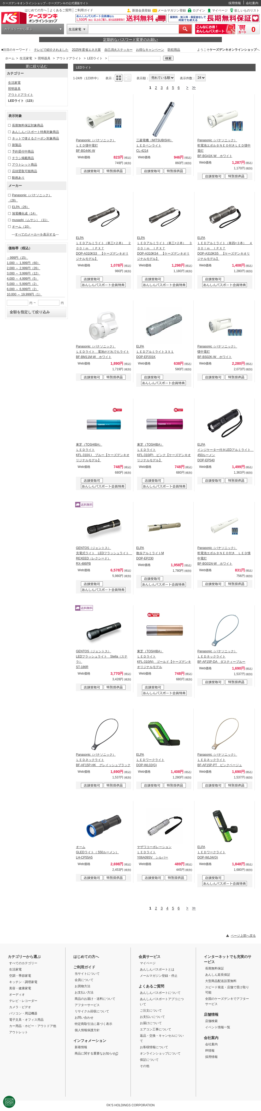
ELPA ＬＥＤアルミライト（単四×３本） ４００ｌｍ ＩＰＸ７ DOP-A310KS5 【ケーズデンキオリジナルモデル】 (224, 248)
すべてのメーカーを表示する (35, 234)
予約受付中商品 (23, 151)
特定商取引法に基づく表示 (93, 1024)
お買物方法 (82, 986)
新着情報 (81, 1047)
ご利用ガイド (83, 10)
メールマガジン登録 (172, 10)
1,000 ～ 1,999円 (23, 263)
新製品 (16, 145)
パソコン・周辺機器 (23, 1013)
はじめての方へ (36, 10)
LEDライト (95, 58)
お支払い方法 (84, 992)
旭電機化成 (24, 213)
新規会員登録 (141, 10)
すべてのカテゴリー (23, 963)
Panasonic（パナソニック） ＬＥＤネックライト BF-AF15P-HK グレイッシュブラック (103, 760)
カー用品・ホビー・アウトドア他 (32, 1026)
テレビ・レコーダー (23, 1001)
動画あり (18, 177)
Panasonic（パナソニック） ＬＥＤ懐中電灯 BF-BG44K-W (96, 145)
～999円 (17, 258)
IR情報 (210, 1050)
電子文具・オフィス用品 (26, 1020)
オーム (21, 226)
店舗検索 (211, 1021)
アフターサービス (87, 1005)
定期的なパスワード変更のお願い (130, 39)
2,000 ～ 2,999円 (23, 268)
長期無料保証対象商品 (27, 125)
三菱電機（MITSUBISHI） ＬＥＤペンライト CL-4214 (154, 145)
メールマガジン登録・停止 (158, 976)
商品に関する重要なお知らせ (96, 1053)
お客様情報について (154, 1047)
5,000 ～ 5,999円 (22, 284)
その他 (144, 1066)
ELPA (20, 207)
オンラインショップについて (160, 1053)
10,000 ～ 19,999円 (24, 294)
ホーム (10, 58)
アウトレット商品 (24, 164)
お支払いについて (152, 1017)
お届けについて (151, 1023)
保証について (149, 1060)
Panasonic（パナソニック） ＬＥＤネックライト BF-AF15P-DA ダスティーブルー (221, 656)
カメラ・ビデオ (20, 1007)
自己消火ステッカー (118, 50)
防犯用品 (174, 50)
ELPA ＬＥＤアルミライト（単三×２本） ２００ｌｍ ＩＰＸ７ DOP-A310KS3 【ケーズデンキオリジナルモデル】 (103, 248)
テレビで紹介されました (51, 50)
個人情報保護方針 (87, 1030)
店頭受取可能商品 (24, 171)
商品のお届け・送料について (95, 999)
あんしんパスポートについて (160, 993)
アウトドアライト (68, 58)
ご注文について (151, 1010)
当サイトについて (87, 973)
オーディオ (17, 994)
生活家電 (75, 29)
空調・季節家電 (20, 976)
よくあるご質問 (61, 10)
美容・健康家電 (20, 988)
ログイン (199, 10)
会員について (84, 980)
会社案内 (252, 3)
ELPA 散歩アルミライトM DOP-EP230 (150, 553)
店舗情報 (211, 1014)
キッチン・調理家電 (23, 982)
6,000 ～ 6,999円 (22, 289)
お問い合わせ (84, 1017)
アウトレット (18, 1032)
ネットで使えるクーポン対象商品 (35, 138)
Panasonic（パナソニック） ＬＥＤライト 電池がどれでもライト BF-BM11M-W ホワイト (102, 352)
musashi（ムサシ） (30, 220)
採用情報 (234, 3)
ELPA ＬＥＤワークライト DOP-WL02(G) (150, 760)
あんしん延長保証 (217, 975)
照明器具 (44, 58)
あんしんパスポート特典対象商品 (35, 132)
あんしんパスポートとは (157, 969)
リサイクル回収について (92, 1011)
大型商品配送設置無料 (220, 981)
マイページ (220, 10)
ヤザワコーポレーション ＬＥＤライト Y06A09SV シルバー (154, 852)
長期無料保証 (214, 968)
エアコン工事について (155, 1029)
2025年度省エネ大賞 (86, 50)
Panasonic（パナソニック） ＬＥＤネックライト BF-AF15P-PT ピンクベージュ (219, 760)
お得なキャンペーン (150, 50)
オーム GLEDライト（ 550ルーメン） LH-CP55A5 (97, 852)
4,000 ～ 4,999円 (22, 278)
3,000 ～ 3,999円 (23, 273)
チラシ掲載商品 (23, 158)
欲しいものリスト (246, 10)
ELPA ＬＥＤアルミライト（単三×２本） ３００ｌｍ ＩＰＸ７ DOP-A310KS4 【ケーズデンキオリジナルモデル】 (164, 248)
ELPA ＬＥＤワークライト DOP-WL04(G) (211, 852)
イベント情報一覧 (217, 1027)
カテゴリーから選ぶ (18, 29)
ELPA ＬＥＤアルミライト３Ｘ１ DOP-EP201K (155, 352)
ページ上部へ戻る (243, 936)
